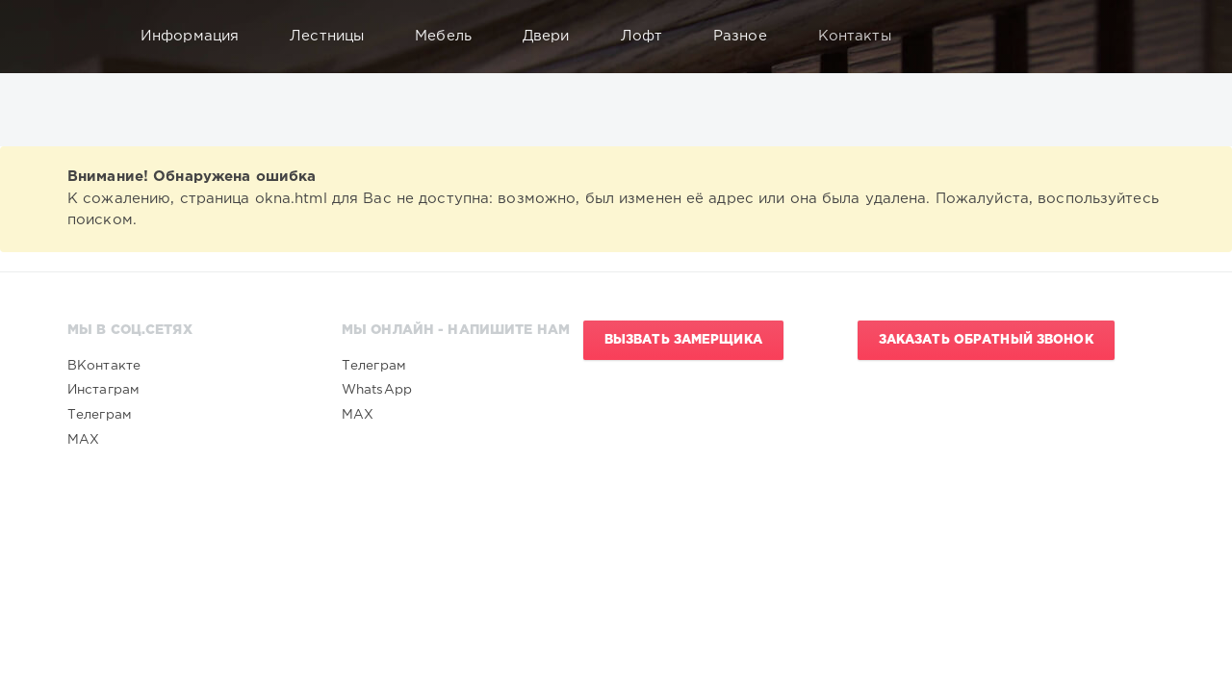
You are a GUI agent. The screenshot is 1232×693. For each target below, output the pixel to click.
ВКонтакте (104, 366)
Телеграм (99, 415)
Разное (749, 36)
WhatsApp (377, 390)
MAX (83, 440)
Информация (199, 36)
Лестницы (336, 36)
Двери (555, 36)
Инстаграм (103, 390)
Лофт (650, 36)
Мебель (452, 36)
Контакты (864, 36)
